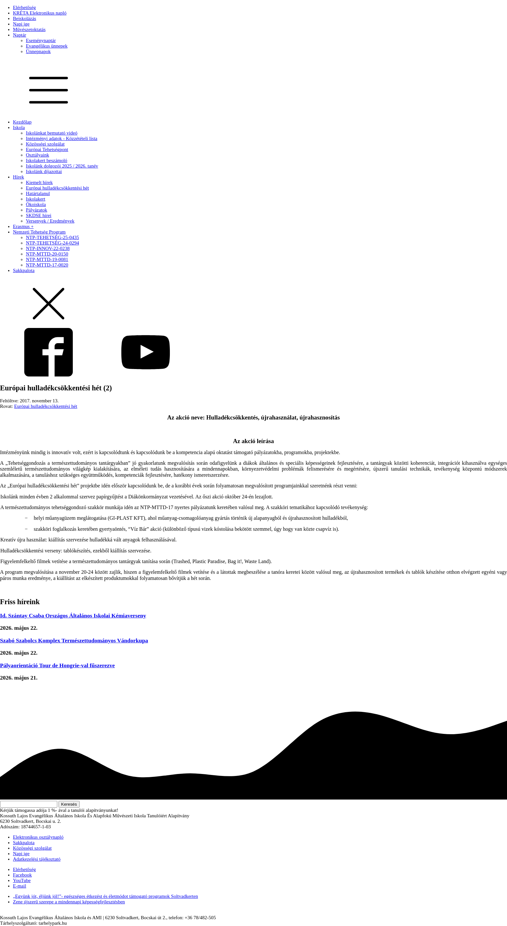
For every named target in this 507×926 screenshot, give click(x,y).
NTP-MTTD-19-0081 (47, 259)
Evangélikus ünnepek (47, 46)
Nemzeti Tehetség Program (39, 231)
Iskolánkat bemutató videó (51, 133)
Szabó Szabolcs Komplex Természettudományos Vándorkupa (74, 640)
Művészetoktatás (29, 29)
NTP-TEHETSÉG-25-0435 (52, 237)
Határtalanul (38, 193)
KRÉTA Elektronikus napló (39, 13)
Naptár (19, 35)
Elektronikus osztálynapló (38, 837)
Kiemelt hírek (39, 182)
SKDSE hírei (38, 215)
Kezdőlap (22, 122)
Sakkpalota (24, 270)
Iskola (19, 127)
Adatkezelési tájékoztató (37, 859)
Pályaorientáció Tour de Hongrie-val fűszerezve (57, 665)
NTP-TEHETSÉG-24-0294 (52, 242)
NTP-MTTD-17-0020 (47, 264)
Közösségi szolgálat (45, 144)
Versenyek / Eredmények (50, 220)
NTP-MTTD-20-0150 (47, 253)
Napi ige (21, 24)
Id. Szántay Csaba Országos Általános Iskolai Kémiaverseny (73, 615)
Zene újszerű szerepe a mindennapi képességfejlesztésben (69, 901)
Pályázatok (36, 209)
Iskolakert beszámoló (46, 160)
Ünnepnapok (38, 51)
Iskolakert (35, 199)
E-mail (19, 885)
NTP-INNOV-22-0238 (48, 248)
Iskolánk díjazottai (44, 171)
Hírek (18, 177)
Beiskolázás (24, 18)
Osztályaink (37, 155)
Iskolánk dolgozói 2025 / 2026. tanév (62, 166)
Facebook (22, 874)
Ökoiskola (36, 204)
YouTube (22, 880)
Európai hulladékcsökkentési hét (57, 188)
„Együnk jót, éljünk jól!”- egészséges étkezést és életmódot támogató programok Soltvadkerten (105, 896)
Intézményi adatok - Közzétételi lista (61, 138)
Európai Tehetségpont (47, 149)
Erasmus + (23, 226)
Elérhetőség (24, 7)
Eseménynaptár (41, 40)
